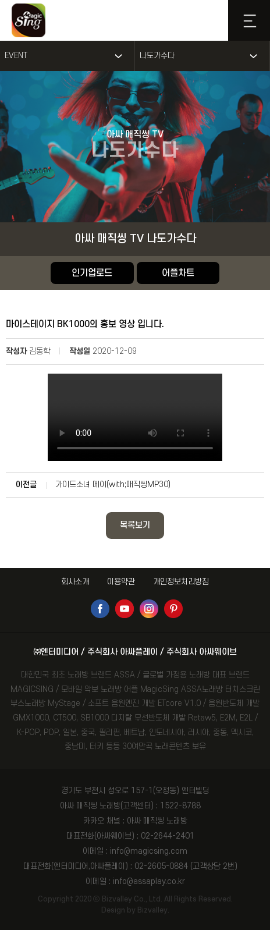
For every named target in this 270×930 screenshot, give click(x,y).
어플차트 (178, 273)
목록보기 (135, 525)
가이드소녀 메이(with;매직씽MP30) (112, 484)
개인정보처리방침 (181, 581)
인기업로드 (92, 273)
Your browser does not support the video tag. (135, 417)
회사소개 (75, 581)
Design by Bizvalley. (135, 910)
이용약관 (121, 581)
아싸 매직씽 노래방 (157, 821)
